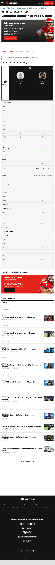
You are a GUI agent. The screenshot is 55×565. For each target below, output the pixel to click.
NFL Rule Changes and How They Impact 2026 (21, 349)
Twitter (27, 551)
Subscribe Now (10, 38)
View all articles (27, 461)
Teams (13, 505)
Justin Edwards (8, 368)
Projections (8, 52)
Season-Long (5, 347)
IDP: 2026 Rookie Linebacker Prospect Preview (21, 426)
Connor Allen (7, 319)
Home (3, 8)
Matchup (19, 52)
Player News (40, 505)
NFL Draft (4, 315)
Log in (41, 3)
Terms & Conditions (19, 508)
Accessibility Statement (44, 508)
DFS (27, 52)
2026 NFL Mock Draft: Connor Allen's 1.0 (18, 382)
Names (26, 505)
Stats (34, 52)
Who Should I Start (14, 8)
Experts (48, 505)
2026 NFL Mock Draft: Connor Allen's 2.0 (18, 317)
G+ (33, 551)
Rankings (19, 505)
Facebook (22, 551)
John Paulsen (7, 452)
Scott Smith (6, 335)
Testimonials (7, 508)
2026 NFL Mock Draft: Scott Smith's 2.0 (18, 333)
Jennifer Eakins (8, 351)
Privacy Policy (31, 508)
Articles (32, 505)
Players (6, 505)
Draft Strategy (7, 447)
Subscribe (49, 3)
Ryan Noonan (7, 419)
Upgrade (10, 290)
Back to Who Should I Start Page (15, 63)
